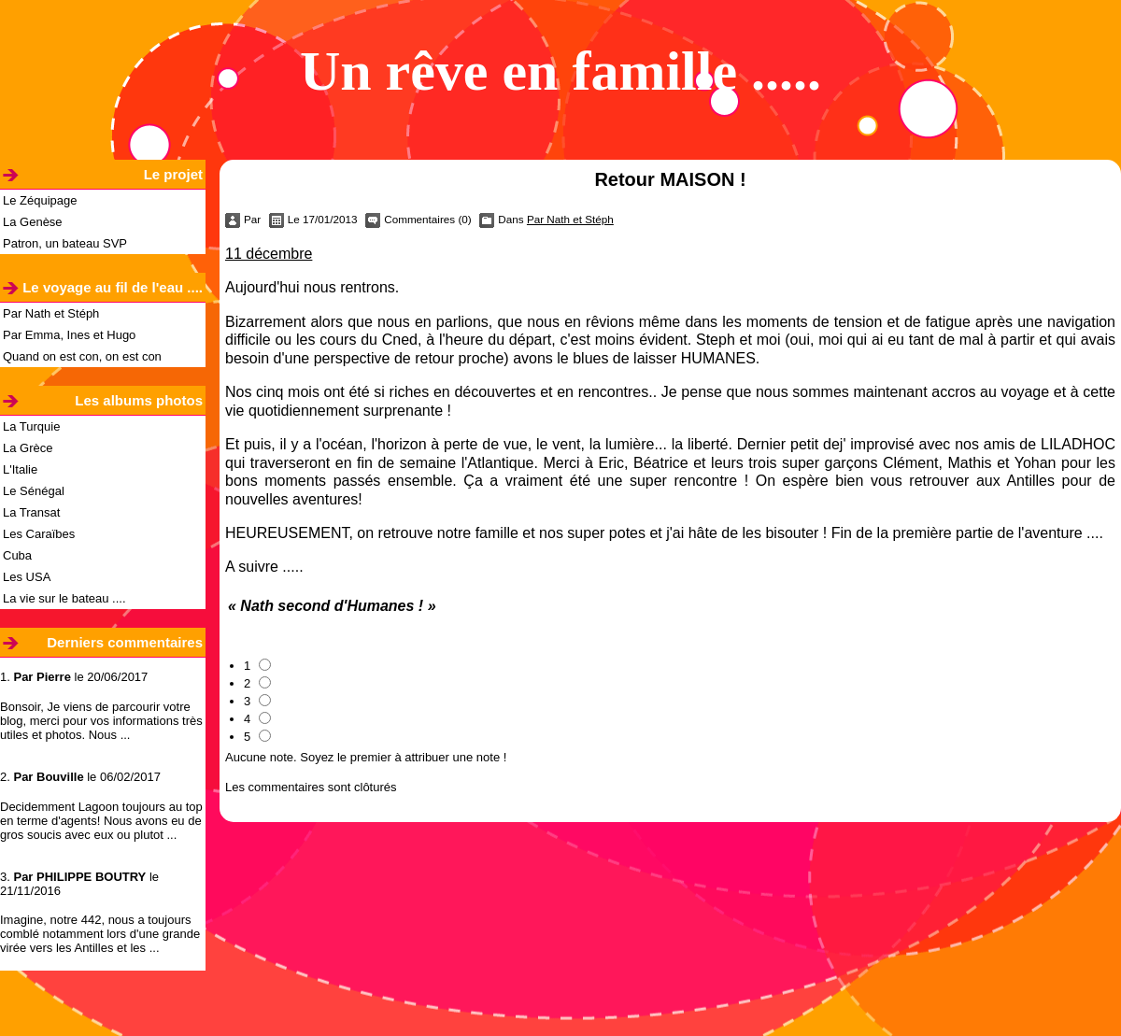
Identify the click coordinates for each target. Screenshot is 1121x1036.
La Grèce (27, 448)
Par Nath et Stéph (51, 313)
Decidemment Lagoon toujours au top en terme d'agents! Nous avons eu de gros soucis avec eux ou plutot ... (101, 821)
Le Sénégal (33, 491)
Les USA (26, 577)
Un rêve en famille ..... (560, 71)
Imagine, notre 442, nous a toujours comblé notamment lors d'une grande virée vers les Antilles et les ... (100, 934)
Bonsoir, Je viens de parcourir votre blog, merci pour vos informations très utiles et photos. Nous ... (101, 721)
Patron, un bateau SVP (65, 243)
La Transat (31, 512)
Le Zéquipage (40, 200)
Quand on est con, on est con (82, 356)
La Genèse (33, 222)
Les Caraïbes (39, 534)
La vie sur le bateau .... (64, 598)
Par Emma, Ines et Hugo (69, 335)
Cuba (17, 555)
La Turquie (31, 426)
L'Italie (20, 469)
